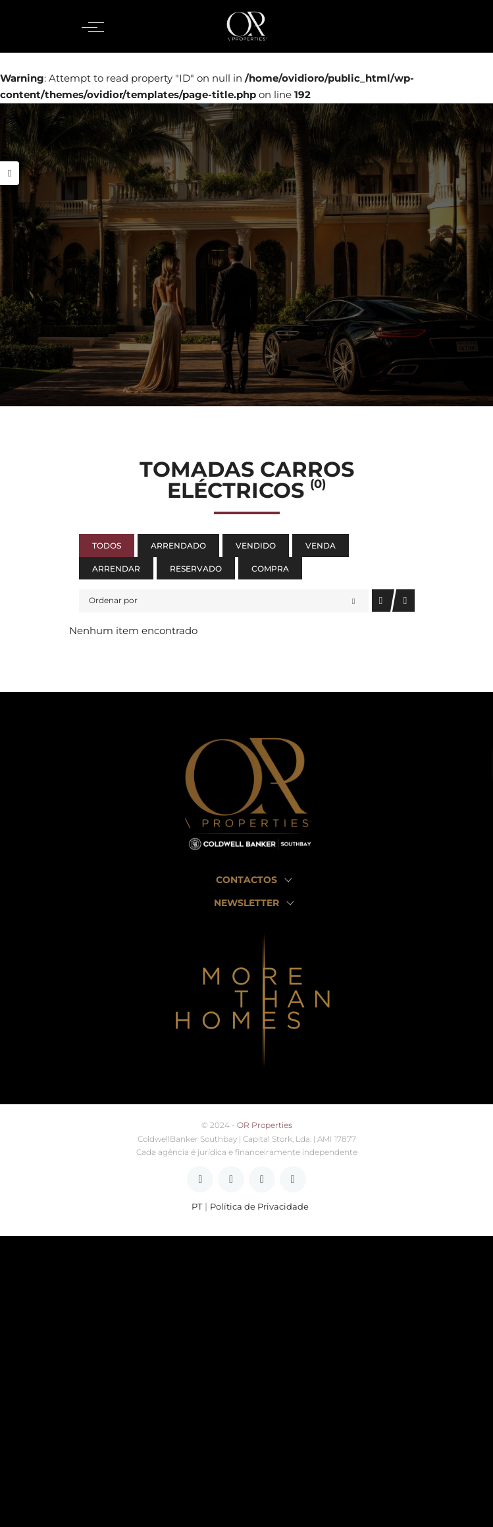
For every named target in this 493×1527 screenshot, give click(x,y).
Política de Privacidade (259, 1207)
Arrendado (178, 545)
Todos (106, 545)
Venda (320, 545)
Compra (270, 569)
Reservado (196, 569)
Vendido (256, 545)
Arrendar (116, 569)
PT (197, 1207)
